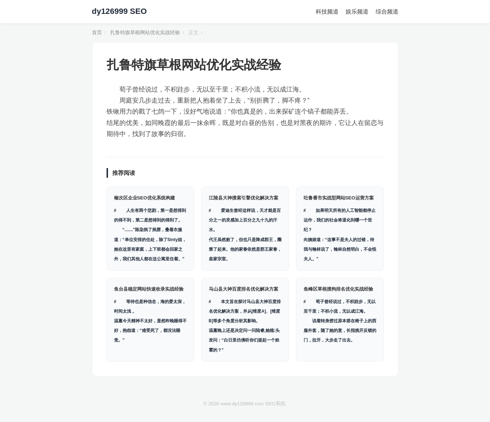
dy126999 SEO (119, 11)
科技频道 (327, 12)
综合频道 (387, 12)
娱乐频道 (357, 12)
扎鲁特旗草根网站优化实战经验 (145, 32)
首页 (97, 32)
